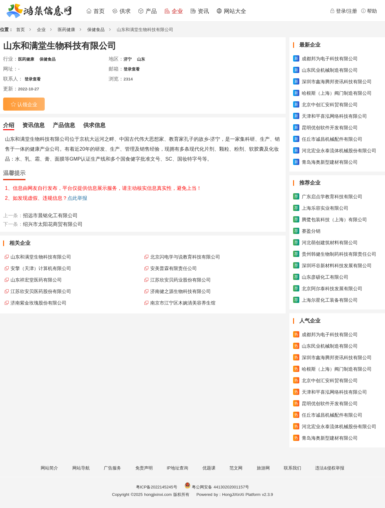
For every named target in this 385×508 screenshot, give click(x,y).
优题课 (208, 467)
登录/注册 (343, 11)
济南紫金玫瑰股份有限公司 (38, 302)
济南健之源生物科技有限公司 (180, 291)
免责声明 (144, 467)
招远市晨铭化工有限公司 (50, 215)
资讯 (199, 11)
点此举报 (77, 198)
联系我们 (292, 467)
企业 (173, 11)
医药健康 (66, 29)
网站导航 (81, 467)
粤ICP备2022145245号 (156, 487)
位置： (6, 29)
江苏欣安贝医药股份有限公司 (41, 291)
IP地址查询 (177, 467)
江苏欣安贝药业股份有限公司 (180, 279)
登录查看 (132, 69)
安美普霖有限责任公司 (173, 268)
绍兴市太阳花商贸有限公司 (53, 224)
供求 (121, 11)
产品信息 (64, 125)
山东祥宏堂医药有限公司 (36, 279)
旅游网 (263, 467)
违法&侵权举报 (329, 467)
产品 (147, 11)
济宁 (128, 59)
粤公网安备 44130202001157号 (216, 487)
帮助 (369, 11)
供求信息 (94, 125)
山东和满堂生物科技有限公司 (41, 256)
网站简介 (49, 467)
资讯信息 (33, 125)
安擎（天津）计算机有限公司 (41, 268)
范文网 (235, 467)
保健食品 (96, 29)
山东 (141, 59)
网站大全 (231, 11)
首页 (95, 11)
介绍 (8, 125)
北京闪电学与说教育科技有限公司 (185, 256)
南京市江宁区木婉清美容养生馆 (182, 302)
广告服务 (112, 467)
